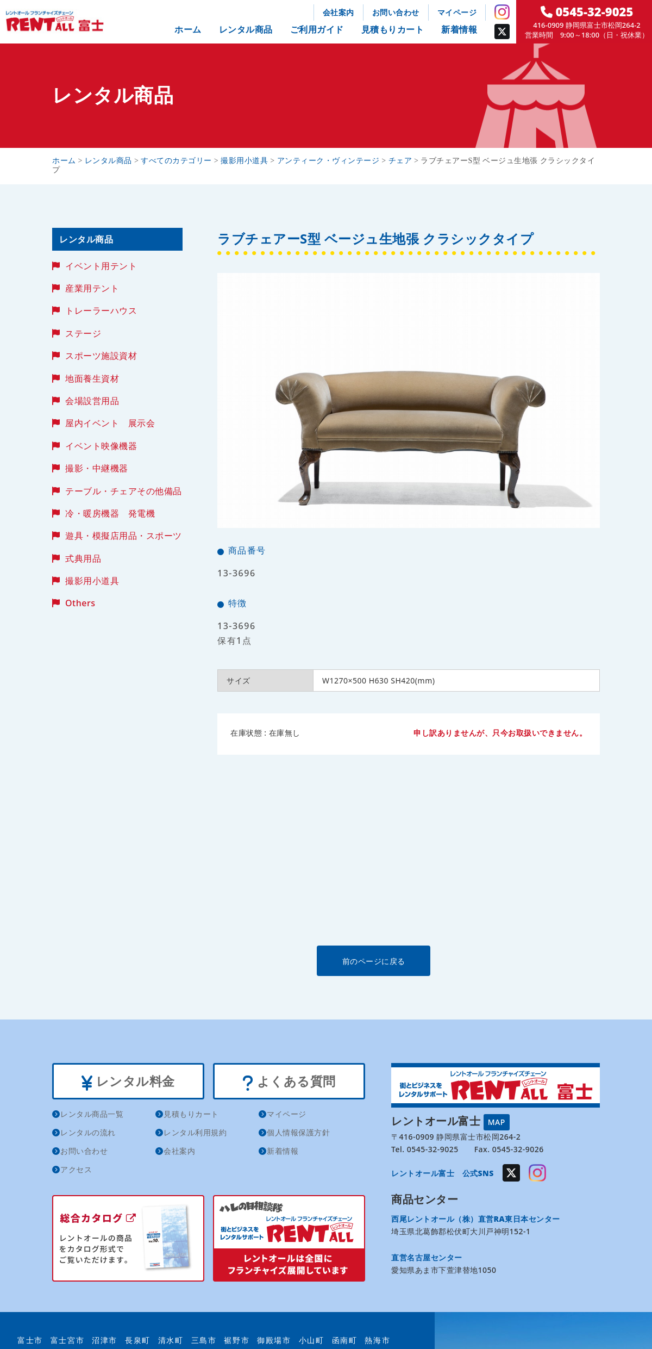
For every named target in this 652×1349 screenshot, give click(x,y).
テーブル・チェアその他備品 (123, 491)
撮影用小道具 (92, 581)
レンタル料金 (127, 1082)
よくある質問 (288, 1082)
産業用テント (92, 288)
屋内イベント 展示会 (110, 423)
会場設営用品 (92, 401)
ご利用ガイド (317, 29)
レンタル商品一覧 (91, 1115)
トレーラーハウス (101, 310)
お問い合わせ (395, 12)
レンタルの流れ (88, 1134)
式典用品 (83, 558)
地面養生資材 (92, 378)
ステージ (83, 333)
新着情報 (459, 29)
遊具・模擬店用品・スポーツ (123, 536)
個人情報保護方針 (298, 1134)
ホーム (188, 29)
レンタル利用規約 (195, 1134)
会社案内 (338, 12)
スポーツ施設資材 (101, 356)
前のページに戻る (408, 960)
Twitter (502, 31)
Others (80, 603)
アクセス (76, 1171)
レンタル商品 (246, 29)
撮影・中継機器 (96, 468)
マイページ (457, 12)
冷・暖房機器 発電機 (110, 513)
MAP (496, 1121)
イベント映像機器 (101, 446)
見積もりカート (392, 29)
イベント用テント (101, 266)
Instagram (502, 12)
